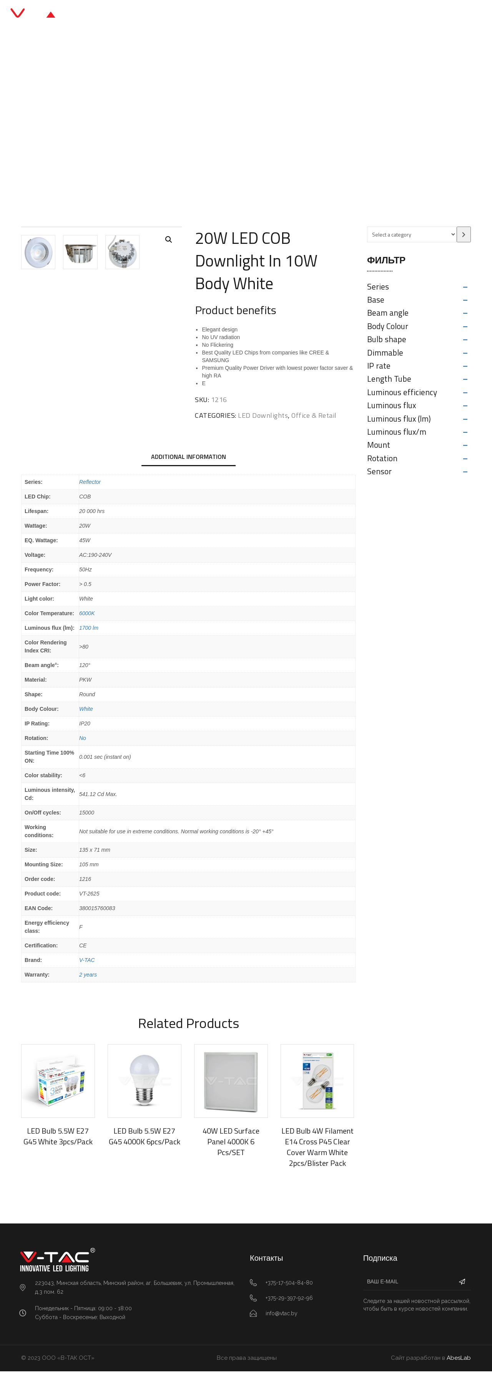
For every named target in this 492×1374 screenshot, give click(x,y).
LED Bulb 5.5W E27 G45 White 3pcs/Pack (58, 1138)
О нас (295, 15)
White (86, 712)
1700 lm (88, 630)
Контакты (333, 15)
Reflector (90, 485)
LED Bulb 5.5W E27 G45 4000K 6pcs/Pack (144, 1138)
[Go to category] (464, 234)
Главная (156, 15)
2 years (88, 977)
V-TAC (87, 963)
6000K (87, 616)
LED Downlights (228, 128)
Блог (265, 15)
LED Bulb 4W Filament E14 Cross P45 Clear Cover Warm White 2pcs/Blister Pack (317, 1149)
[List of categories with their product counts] (412, 234)
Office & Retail (176, 128)
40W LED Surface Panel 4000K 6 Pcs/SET (231, 1144)
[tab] (188, 460)
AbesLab (459, 1360)
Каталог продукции (213, 15)
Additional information (188, 459)
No (82, 741)
